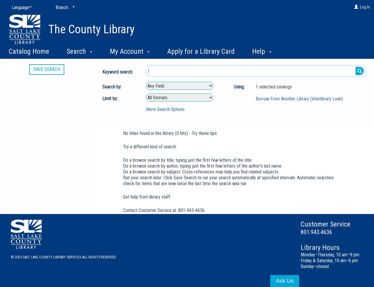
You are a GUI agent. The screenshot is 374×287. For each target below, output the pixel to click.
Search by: (112, 87)
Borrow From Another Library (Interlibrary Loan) (299, 99)
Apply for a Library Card (201, 51)
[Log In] (356, 7)
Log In (365, 7)
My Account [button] (130, 51)
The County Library (91, 29)
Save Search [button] (46, 69)
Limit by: (110, 98)
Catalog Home (29, 51)
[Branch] (64, 7)
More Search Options (165, 109)
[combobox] (179, 86)
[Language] (20, 7)
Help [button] (261, 51)
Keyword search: (118, 72)
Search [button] (79, 51)
